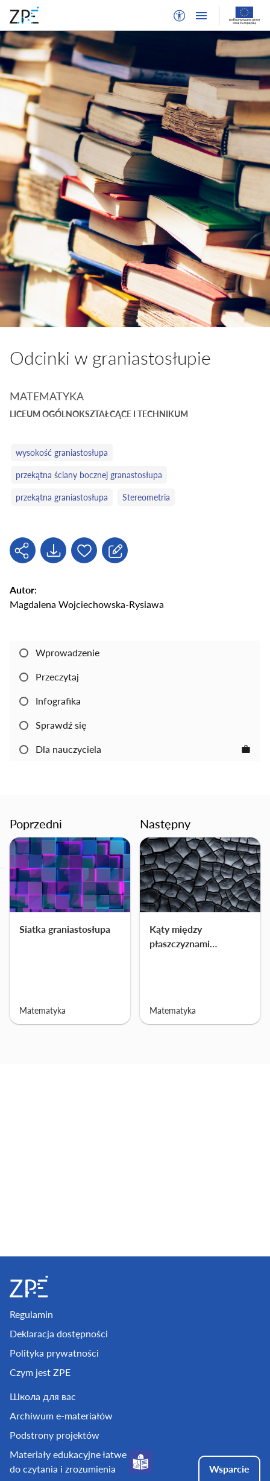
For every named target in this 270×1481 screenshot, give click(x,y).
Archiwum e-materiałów (61, 1415)
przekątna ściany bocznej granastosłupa (89, 475)
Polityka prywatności (54, 1352)
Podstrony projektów (54, 1435)
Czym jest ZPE (40, 1372)
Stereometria (146, 497)
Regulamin (31, 1314)
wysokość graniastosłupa (62, 452)
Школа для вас (43, 1396)
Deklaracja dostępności (59, 1333)
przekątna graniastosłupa (62, 497)
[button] (180, 15)
